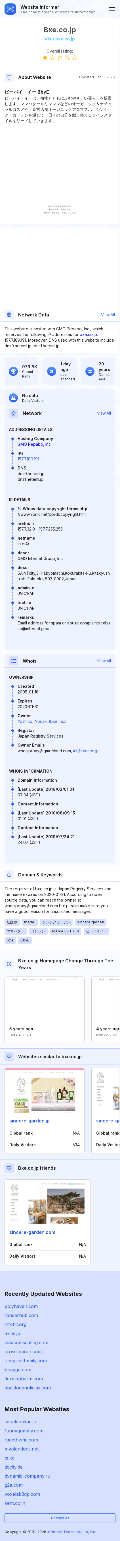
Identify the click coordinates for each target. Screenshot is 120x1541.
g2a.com (14, 1485)
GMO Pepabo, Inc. (35, 444)
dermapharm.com (24, 1378)
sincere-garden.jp (29, 1121)
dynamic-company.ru (27, 1476)
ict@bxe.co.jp (86, 750)
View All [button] (108, 314)
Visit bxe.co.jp (60, 39)
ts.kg (9, 1458)
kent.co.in (15, 1503)
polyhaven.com (21, 1306)
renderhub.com (21, 1315)
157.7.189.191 (28, 458)
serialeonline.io (20, 1421)
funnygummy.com (24, 1431)
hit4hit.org (15, 1324)
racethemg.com (21, 1440)
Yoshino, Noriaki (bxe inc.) (42, 721)
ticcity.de (14, 1467)
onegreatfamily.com (26, 1360)
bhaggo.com (18, 1369)
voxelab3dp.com (22, 1494)
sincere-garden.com (32, 1232)
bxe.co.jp (88, 334)
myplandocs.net (22, 1449)
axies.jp (12, 1333)
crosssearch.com (23, 1351)
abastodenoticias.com (28, 1388)
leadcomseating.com (26, 1342)
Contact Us (60, 1518)
